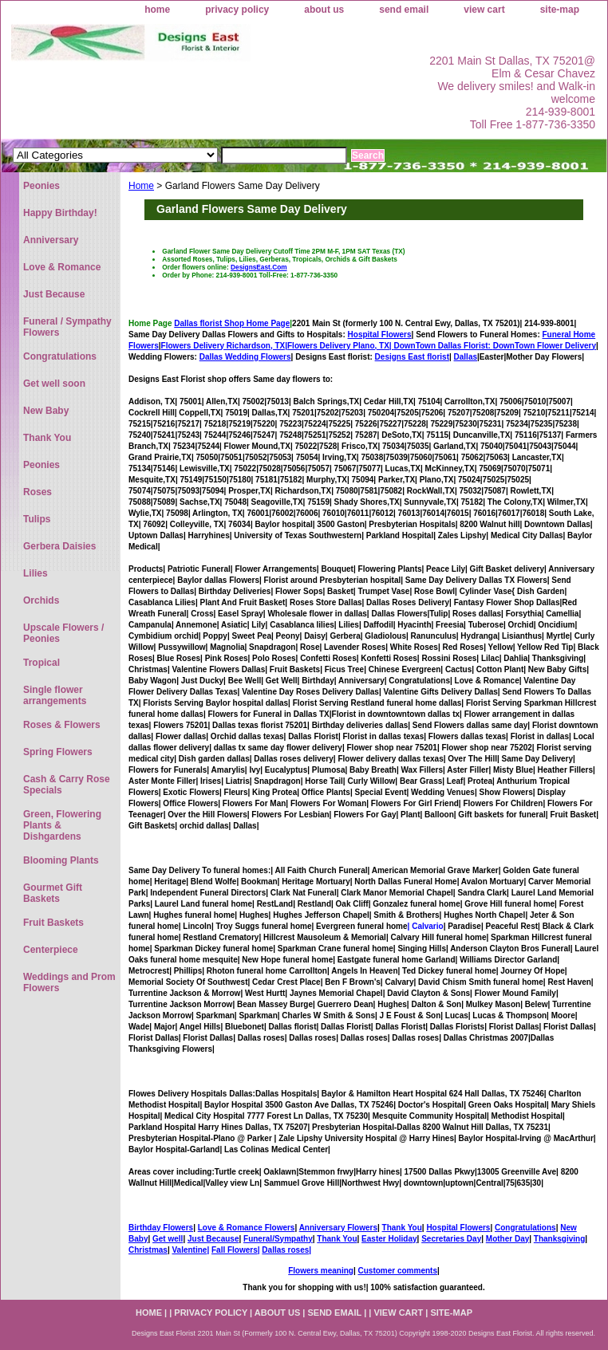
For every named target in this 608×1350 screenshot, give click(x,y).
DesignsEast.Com (259, 267)
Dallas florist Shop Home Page (232, 323)
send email (403, 9)
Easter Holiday (389, 1238)
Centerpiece (50, 949)
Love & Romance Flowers (246, 1227)
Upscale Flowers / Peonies (63, 633)
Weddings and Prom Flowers (69, 982)
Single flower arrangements (54, 695)
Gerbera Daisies (59, 546)
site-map (559, 9)
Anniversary (50, 240)
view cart (484, 9)
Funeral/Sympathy (278, 1238)
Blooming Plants (61, 860)
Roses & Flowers (62, 724)
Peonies (41, 185)
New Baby (46, 410)
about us (324, 9)
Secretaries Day (451, 1238)
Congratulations (525, 1227)
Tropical (41, 662)
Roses (37, 492)
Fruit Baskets (53, 922)
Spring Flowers (58, 752)
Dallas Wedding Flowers (245, 356)
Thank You (402, 1227)
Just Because (213, 1238)
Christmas (148, 1250)
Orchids (41, 600)
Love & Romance (62, 267)
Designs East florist (412, 356)
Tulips (36, 519)
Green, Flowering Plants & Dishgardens (62, 825)
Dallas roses (285, 1250)
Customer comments (396, 1270)
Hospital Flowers (380, 334)
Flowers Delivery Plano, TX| (390, 345)
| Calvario (426, 926)
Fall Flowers (234, 1250)
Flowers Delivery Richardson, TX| (224, 345)
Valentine (189, 1250)
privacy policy (237, 9)
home (157, 9)
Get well (167, 1238)
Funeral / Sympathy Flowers (67, 327)
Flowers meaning (320, 1270)
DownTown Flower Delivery (544, 345)
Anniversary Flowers (338, 1227)
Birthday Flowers (160, 1227)
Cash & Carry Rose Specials (66, 784)
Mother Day (507, 1238)
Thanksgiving (559, 1238)
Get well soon (54, 383)
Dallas (465, 356)
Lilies (35, 573)
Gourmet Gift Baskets (52, 893)
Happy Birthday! (60, 212)
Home (141, 185)
